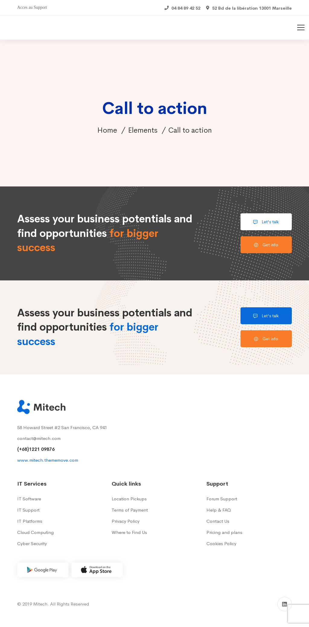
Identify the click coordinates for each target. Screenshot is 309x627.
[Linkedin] (284, 604)
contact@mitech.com (39, 438)
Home (107, 130)
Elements (143, 130)
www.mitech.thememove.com (47, 460)
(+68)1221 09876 (36, 449)
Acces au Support (32, 7)
